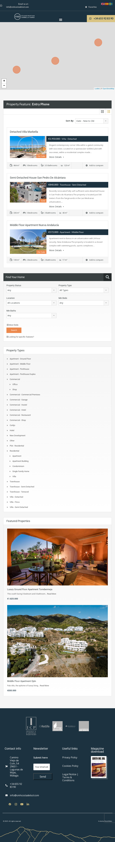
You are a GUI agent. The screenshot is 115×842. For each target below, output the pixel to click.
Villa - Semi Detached (19, 507)
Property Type (65, 285)
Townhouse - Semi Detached (22, 486)
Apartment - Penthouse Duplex (22, 374)
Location (10, 298)
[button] (60, 19)
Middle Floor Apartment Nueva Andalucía (34, 224)
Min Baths (11, 310)
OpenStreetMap (108, 89)
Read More (51, 594)
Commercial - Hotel (18, 410)
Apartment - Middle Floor (20, 364)
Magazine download (97, 750)
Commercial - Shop (18, 420)
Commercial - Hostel (18, 405)
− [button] (4, 86)
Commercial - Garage (19, 399)
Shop (14, 389)
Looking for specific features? (20, 337)
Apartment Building (20, 461)
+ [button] (4, 81)
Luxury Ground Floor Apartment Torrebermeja (29, 589)
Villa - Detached (16, 497)
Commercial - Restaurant (20, 415)
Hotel (12, 430)
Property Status (13, 285)
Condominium (18, 466)
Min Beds (63, 298)
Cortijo (12, 425)
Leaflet (97, 89)
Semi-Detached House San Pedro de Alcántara (38, 177)
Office (15, 384)
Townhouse (15, 481)
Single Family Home (20, 471)
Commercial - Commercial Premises (25, 394)
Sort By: (70, 120)
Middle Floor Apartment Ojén (21, 681)
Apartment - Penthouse (19, 369)
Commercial (15, 379)
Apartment (16, 456)
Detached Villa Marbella (24, 131)
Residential (14, 451)
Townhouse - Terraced (19, 492)
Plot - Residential (17, 445)
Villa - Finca (14, 502)
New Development (17, 435)
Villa (14, 476)
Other (12, 440)
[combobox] (91, 121)
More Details (56, 157)
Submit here (40, 757)
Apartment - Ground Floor (20, 359)
